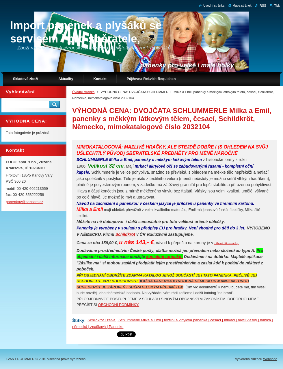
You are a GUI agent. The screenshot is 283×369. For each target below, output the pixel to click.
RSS (263, 5)
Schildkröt (125, 234)
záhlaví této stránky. (226, 243)
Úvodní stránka (83, 92)
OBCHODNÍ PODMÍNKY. (118, 305)
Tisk (277, 5)
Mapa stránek (242, 5)
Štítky (78, 320)
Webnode (270, 359)
